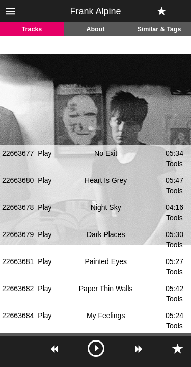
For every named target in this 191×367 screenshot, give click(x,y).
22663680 (18, 180)
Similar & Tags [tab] (159, 29)
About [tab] (95, 29)
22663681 (18, 261)
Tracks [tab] (32, 29)
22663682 (18, 288)
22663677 (18, 153)
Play (44, 153)
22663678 (18, 207)
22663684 (18, 315)
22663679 (18, 234)
